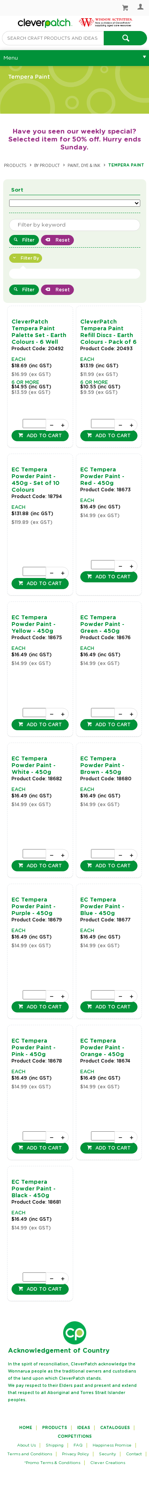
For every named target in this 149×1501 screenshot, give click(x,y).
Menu (10, 58)
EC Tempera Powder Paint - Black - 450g (34, 1188)
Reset (62, 240)
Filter (28, 240)
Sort (17, 190)
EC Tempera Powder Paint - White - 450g (34, 765)
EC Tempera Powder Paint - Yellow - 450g (34, 624)
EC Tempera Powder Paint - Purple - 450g (34, 906)
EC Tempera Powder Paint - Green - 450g (102, 624)
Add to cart (43, 435)
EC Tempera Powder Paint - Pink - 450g (34, 1047)
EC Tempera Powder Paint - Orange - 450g (102, 1047)
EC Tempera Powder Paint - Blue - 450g (102, 906)
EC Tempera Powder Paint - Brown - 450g (102, 765)
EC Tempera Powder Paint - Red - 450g (102, 476)
